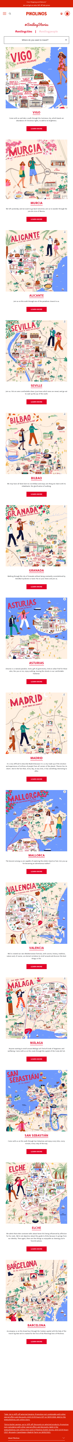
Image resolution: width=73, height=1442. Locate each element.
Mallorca (36, 855)
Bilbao (36, 478)
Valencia (36, 948)
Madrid (36, 758)
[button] (61, 13)
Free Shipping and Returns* (36, 2)
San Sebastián (36, 1135)
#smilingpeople (48, 31)
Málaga (36, 1043)
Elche (36, 1228)
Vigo (36, 112)
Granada (36, 570)
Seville (36, 385)
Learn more (36, 128)
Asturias (36, 663)
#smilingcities (23, 31)
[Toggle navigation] (4, 13)
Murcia (37, 203)
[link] (36, 13)
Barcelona (37, 1325)
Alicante (36, 295)
